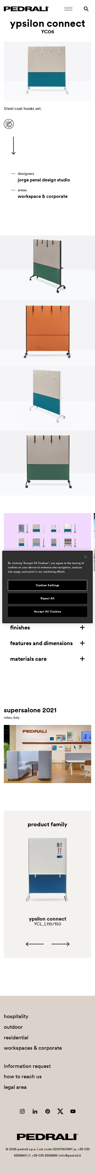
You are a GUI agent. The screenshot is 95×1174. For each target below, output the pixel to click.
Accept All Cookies (47, 611)
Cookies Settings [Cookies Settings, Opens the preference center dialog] (47, 585)
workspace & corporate (43, 196)
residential (16, 1037)
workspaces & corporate (33, 1047)
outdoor (13, 1026)
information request (27, 1066)
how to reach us (23, 1076)
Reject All (47, 598)
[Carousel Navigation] (47, 944)
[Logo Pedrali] (26, 9)
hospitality (16, 1016)
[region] (47, 587)
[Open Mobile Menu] (68, 9)
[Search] (86, 9)
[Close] (85, 556)
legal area (15, 1087)
